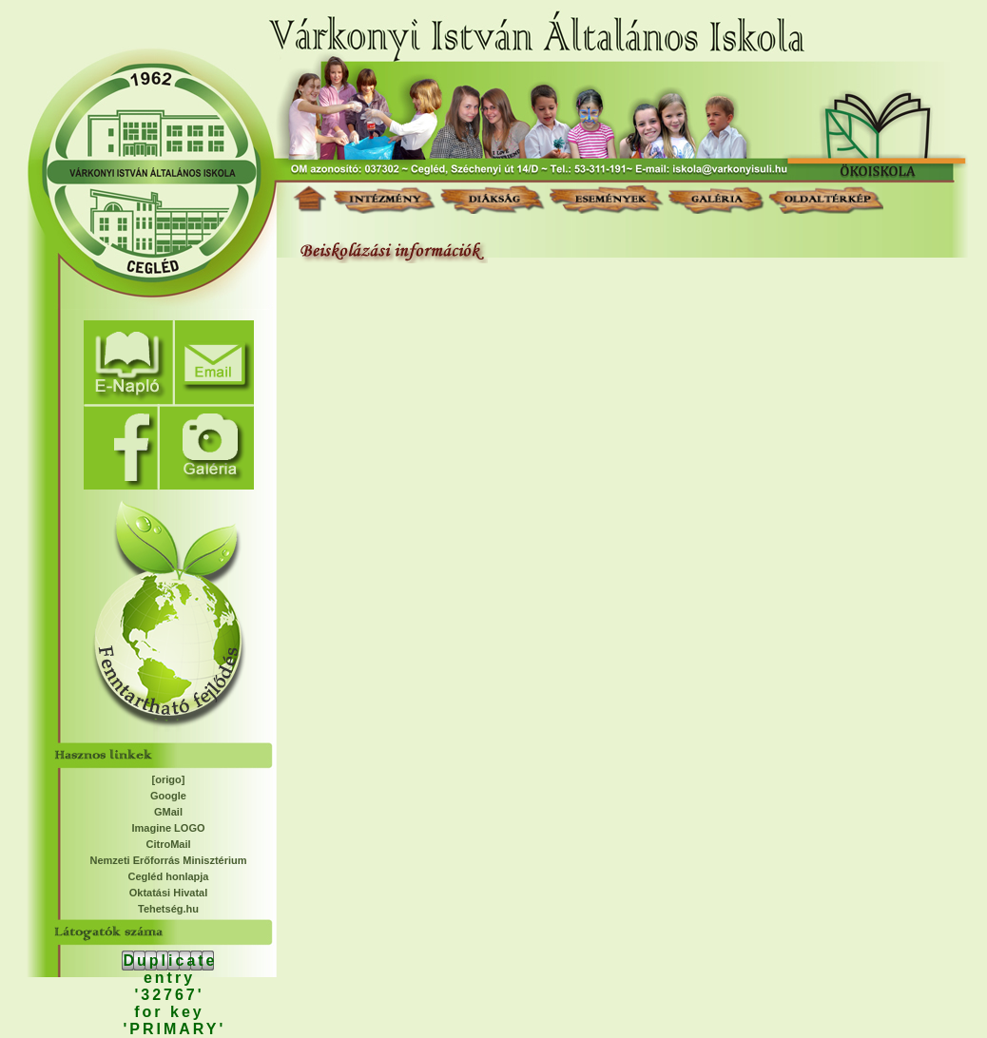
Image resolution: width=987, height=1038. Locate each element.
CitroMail (167, 844)
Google (168, 795)
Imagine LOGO (167, 828)
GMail (168, 811)
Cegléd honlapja (168, 876)
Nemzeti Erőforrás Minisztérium (167, 860)
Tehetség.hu (168, 908)
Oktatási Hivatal (168, 892)
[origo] (168, 779)
